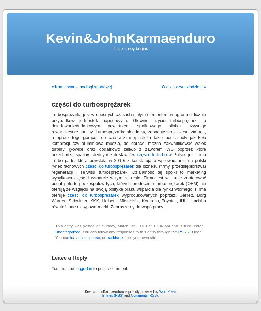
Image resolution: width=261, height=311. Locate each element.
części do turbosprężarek (110, 166)
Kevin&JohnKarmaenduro (130, 38)
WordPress (167, 292)
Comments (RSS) (144, 295)
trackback (114, 238)
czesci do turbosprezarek (93, 195)
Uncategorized (67, 232)
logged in (84, 268)
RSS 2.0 (185, 232)
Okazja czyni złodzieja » (184, 87)
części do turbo (152, 154)
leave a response (85, 238)
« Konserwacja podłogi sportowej (82, 87)
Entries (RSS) (112, 295)
